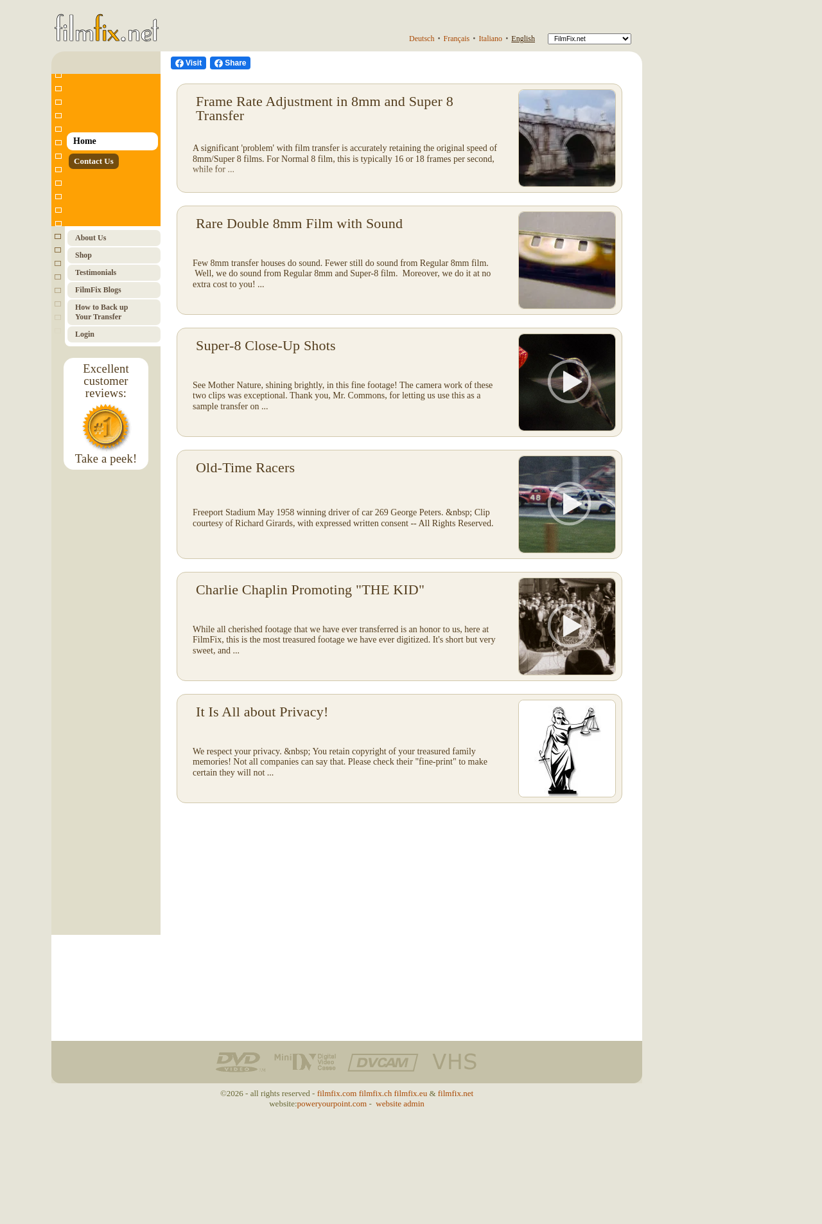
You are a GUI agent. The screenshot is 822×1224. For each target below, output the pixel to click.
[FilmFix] (589, 38)
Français (457, 38)
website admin (400, 1103)
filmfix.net (455, 1093)
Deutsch (421, 38)
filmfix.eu (411, 1093)
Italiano (490, 38)
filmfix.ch (375, 1093)
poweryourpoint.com (332, 1103)
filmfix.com (337, 1093)
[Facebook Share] (230, 63)
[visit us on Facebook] (188, 63)
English (523, 38)
